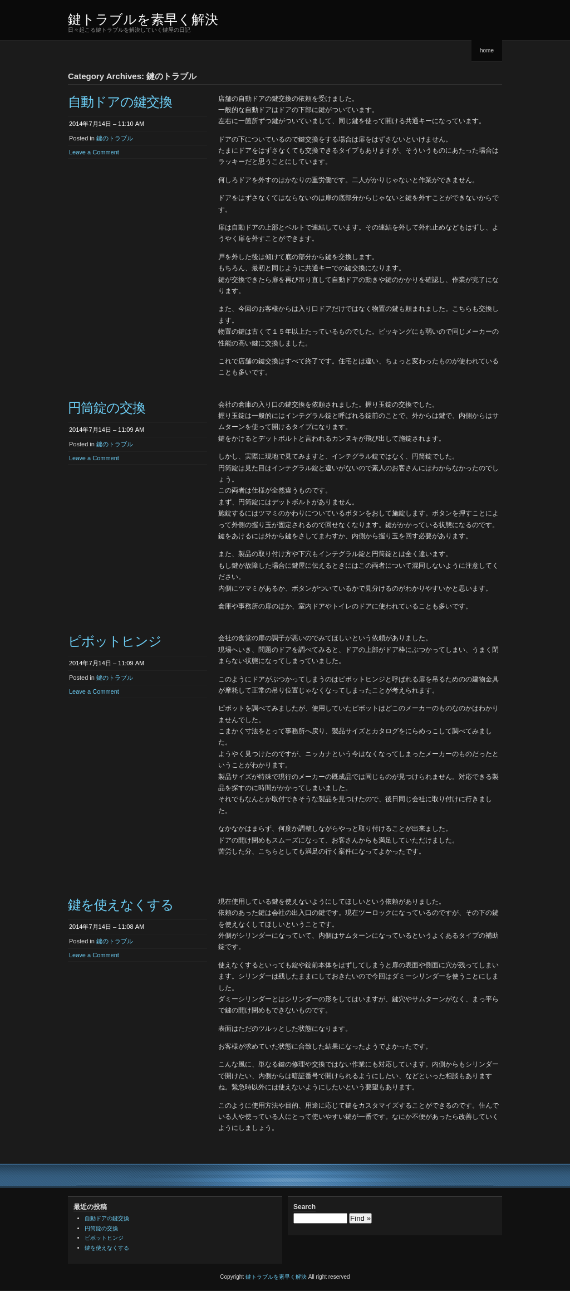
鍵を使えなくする (121, 904)
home (487, 50)
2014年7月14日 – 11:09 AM (106, 429)
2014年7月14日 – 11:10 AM (106, 123)
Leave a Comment (94, 152)
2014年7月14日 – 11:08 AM (106, 926)
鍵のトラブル (114, 138)
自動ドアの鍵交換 (120, 101)
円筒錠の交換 (106, 407)
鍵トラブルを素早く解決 (143, 19)
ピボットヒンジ (114, 641)
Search (304, 1207)
